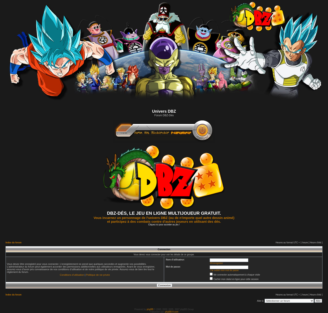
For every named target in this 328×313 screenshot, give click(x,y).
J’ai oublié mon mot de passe (224, 270)
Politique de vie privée (98, 275)
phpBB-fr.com (172, 312)
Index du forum (13, 242)
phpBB (150, 309)
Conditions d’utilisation (72, 275)
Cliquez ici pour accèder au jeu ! (164, 224)
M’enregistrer (216, 263)
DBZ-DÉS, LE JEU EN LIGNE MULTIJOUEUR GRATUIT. (164, 213)
